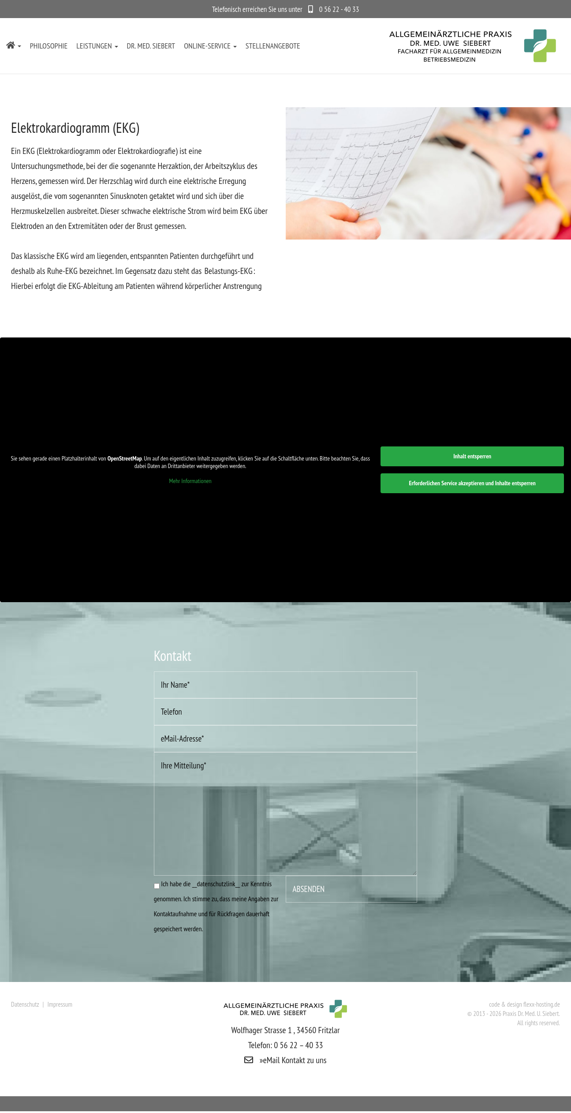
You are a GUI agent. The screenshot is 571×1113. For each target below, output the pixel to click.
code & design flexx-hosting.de (524, 1005)
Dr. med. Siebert (151, 46)
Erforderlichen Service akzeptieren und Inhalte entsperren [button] (472, 484)
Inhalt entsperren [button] (472, 457)
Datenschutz (26, 1005)
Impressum (60, 1005)
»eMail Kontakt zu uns (285, 1061)
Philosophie (49, 46)
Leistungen (97, 46)
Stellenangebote (273, 46)
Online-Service (210, 46)
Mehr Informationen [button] (190, 482)
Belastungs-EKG (228, 271)
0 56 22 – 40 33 (298, 1046)
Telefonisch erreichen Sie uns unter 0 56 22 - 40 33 (285, 9)
